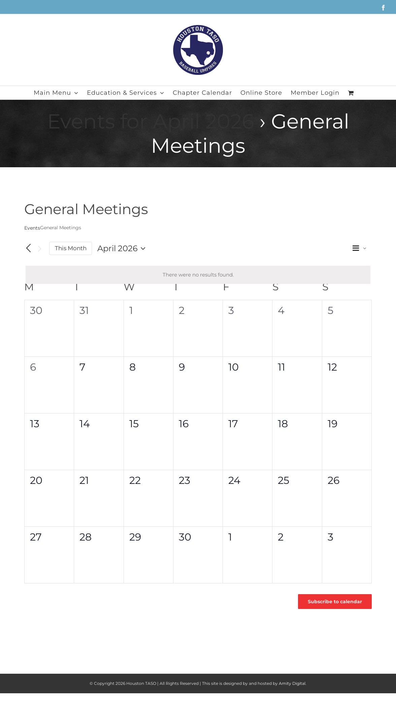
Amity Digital (292, 683)
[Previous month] (28, 248)
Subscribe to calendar (335, 602)
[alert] (198, 275)
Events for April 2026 (150, 121)
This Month (71, 248)
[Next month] (40, 248)
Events (32, 228)
